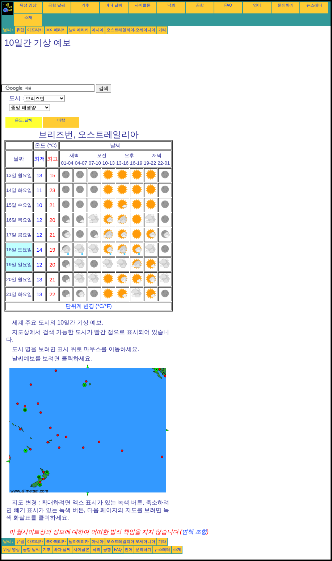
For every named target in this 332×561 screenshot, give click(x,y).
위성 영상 (28, 5)
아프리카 (35, 30)
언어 (257, 5)
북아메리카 (56, 30)
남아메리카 (79, 30)
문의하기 (286, 5)
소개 (28, 17)
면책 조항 (194, 532)
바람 (61, 120)
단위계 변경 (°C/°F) (89, 306)
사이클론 (143, 5)
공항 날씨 (56, 5)
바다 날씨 (113, 5)
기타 (162, 30)
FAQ (228, 5)
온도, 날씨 (24, 120)
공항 (200, 5)
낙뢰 (171, 5)
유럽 (20, 30)
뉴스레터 (314, 5)
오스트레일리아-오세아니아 (131, 30)
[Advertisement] (133, 67)
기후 (85, 5)
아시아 (98, 30)
